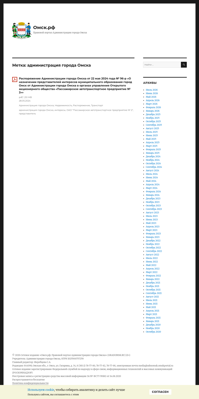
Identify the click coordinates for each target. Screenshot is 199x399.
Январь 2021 (152, 321)
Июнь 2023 (152, 219)
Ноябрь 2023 (153, 202)
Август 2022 (152, 254)
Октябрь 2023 (153, 205)
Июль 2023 (152, 216)
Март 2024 (151, 188)
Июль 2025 (152, 132)
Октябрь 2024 (153, 163)
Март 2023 (151, 230)
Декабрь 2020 (153, 324)
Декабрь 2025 (153, 114)
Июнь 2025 (152, 135)
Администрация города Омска (36, 105)
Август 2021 (152, 296)
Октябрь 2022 (153, 247)
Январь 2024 (153, 195)
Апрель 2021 (152, 310)
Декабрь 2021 (153, 282)
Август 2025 (152, 128)
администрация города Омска (36, 110)
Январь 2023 (152, 237)
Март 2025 (151, 146)
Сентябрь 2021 (154, 293)
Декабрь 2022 (153, 240)
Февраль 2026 (153, 107)
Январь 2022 (153, 279)
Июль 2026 (152, 89)
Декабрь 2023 (153, 198)
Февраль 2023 (153, 233)
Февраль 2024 (153, 191)
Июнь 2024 (152, 177)
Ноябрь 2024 (153, 160)
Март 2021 (151, 314)
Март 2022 (151, 272)
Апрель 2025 (153, 142)
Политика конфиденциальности (30, 383)
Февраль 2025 (153, 149)
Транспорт (97, 105)
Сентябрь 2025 (154, 125)
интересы (60, 110)
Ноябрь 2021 (152, 286)
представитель (27, 113)
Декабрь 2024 (153, 156)
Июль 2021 (151, 300)
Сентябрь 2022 (154, 251)
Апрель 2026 (153, 100)
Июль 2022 (152, 258)
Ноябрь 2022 (153, 244)
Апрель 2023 (152, 226)
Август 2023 (152, 212)
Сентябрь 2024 (154, 167)
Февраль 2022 (153, 275)
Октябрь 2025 (153, 121)
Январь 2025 (152, 153)
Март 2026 (151, 104)
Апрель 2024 (153, 184)
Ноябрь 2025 (153, 118)
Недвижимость (63, 105)
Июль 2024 (152, 174)
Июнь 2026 (152, 93)
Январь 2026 (153, 111)
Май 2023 (151, 223)
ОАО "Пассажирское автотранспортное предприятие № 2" (100, 110)
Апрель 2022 (153, 268)
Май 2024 (151, 181)
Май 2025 (151, 139)
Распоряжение (81, 105)
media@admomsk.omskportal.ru (155, 365)
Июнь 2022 (152, 261)
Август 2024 (152, 170)
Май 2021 (151, 307)
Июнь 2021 (152, 303)
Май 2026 (151, 96)
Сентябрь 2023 (154, 209)
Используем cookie (41, 390)
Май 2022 (151, 265)
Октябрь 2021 (153, 289)
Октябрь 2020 (153, 331)
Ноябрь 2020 (153, 328)
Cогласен (160, 391)
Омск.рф (44, 27)
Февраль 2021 (153, 317)
